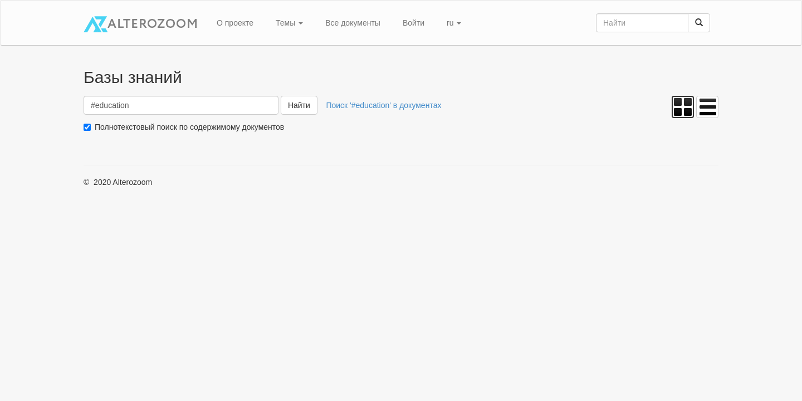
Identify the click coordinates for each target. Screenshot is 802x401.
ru (454, 22)
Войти (413, 22)
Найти (299, 105)
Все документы (352, 22)
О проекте (235, 22)
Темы (289, 22)
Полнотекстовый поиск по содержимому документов (189, 127)
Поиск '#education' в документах (383, 105)
